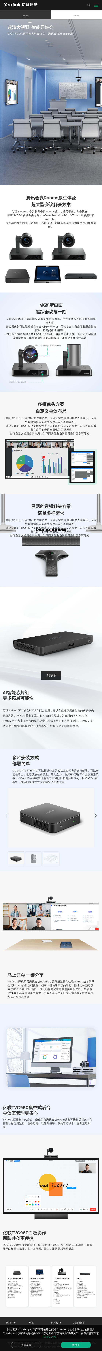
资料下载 (77, 15)
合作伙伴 (56, 1322)
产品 (31, 1322)
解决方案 (11, 1322)
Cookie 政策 (50, 1337)
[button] (95, 816)
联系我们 (78, 1322)
